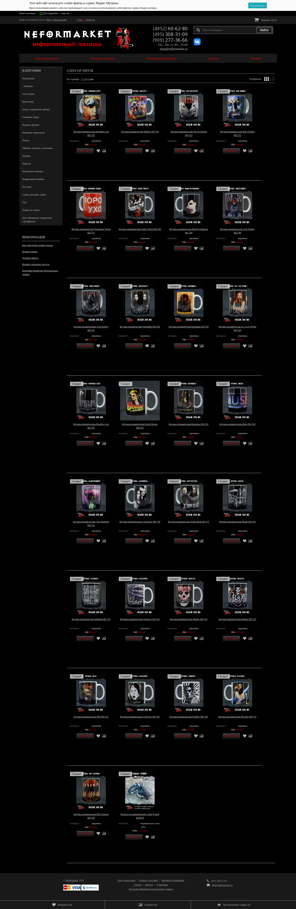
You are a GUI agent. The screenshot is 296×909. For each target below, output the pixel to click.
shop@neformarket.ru (174, 49)
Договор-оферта (30, 258)
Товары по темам (31, 210)
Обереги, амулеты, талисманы (37, 148)
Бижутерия (28, 101)
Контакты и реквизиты (161, 58)
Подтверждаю (257, 5)
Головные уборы (30, 117)
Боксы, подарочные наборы (36, 109)
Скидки (214, 58)
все (91, 79)
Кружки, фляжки (30, 125)
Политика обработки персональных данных (40, 272)
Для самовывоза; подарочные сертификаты (37, 219)
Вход (49, 19)
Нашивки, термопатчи (33, 132)
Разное (25, 140)
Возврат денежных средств (35, 264)
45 (88, 79)
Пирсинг (26, 163)
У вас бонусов (86, 19)
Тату (24, 202)
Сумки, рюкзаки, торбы (34, 194)
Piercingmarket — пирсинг (56, 13)
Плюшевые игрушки (32, 171)
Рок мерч (27, 186)
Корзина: (265, 19)
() (62, 905)
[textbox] (233, 30)
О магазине (162, 884)
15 (82, 79)
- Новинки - (28, 86)
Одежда (26, 156)
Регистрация (60, 19)
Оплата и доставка (102, 58)
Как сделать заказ (46, 58)
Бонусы (256, 58)
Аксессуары (28, 94)
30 (85, 79)
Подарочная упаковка (33, 179)
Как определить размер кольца (37, 245)
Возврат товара (29, 251)
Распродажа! (28, 78)
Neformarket (72, 880)
